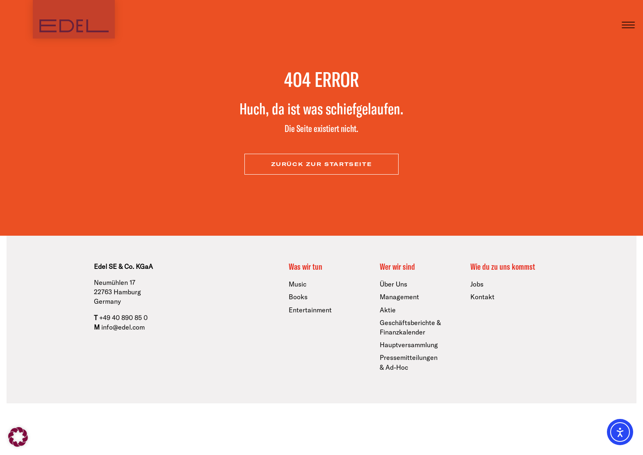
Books (298, 297)
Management (399, 297)
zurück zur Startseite (321, 164)
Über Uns (393, 284)
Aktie (388, 310)
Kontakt (482, 297)
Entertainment (310, 310)
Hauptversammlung (409, 345)
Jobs (476, 284)
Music (297, 284)
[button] (18, 437)
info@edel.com (123, 327)
